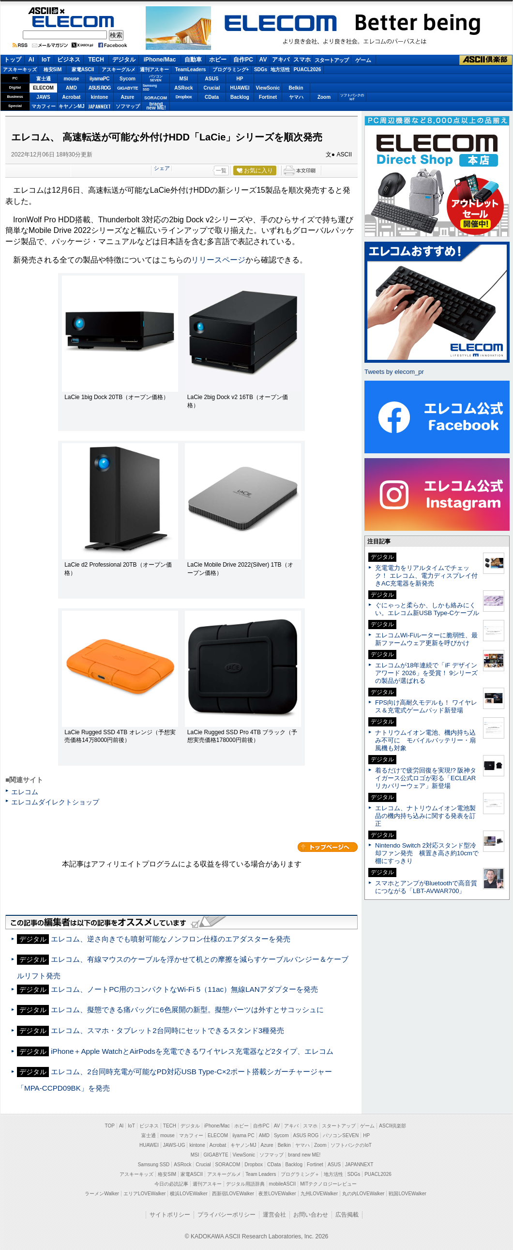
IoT (46, 59)
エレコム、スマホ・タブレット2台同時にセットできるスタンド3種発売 (167, 1030)
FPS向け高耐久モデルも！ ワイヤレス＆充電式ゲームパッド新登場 (426, 706)
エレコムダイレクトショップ (55, 802)
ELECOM (73, 21)
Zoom (324, 97)
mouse (71, 78)
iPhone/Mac (160, 59)
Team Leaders (260, 1174)
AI (31, 59)
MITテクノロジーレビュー (328, 1184)
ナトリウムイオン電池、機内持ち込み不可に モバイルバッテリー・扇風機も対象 (425, 740)
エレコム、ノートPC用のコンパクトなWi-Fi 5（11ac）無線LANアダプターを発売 (184, 989)
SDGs (260, 69)
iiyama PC (243, 1135)
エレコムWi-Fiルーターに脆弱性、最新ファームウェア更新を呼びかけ (426, 639)
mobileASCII (282, 1184)
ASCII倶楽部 (486, 60)
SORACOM (228, 1164)
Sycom (128, 78)
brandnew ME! (156, 106)
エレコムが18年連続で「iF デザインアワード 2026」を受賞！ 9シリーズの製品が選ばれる (426, 673)
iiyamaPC (99, 78)
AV (263, 59)
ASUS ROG (99, 88)
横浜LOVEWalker (188, 1193)
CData (212, 97)
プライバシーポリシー (226, 1214)
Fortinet (268, 97)
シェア (162, 168)
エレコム (24, 792)
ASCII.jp (73, 10)
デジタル (124, 59)
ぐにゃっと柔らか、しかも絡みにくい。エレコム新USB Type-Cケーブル (427, 609)
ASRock (183, 88)
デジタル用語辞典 (245, 1184)
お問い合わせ (310, 1214)
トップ (12, 59)
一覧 (221, 170)
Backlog (239, 97)
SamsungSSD (150, 87)
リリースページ (218, 260)
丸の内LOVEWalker (363, 1193)
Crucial (212, 88)
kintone (99, 97)
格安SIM (53, 69)
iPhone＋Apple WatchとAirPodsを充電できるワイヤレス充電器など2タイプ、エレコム (192, 1051)
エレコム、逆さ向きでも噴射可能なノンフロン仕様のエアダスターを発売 (170, 939)
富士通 (43, 78)
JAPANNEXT (99, 106)
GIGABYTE (127, 88)
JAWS (43, 97)
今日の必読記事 (171, 1184)
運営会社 (274, 1214)
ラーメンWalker (102, 1193)
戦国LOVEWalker (407, 1193)
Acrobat (71, 97)
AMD (71, 88)
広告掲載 (347, 1214)
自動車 (193, 59)
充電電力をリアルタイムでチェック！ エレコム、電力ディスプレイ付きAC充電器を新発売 (426, 575)
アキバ (280, 59)
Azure (128, 97)
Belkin (295, 88)
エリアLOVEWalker (144, 1193)
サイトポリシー (170, 1214)
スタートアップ (331, 60)
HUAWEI (240, 88)
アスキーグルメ (119, 69)
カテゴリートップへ (328, 847)
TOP (110, 1125)
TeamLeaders (190, 69)
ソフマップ (128, 106)
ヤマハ (296, 97)
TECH (96, 59)
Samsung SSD (154, 1164)
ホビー (217, 59)
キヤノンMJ (72, 106)
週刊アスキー (154, 69)
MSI (184, 78)
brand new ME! (304, 1154)
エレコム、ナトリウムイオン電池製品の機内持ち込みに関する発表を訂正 (425, 815)
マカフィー (43, 106)
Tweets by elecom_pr (394, 371)
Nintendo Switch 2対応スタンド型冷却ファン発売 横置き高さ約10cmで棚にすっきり (427, 853)
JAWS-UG (174, 1145)
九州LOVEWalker (319, 1193)
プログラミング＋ (300, 1174)
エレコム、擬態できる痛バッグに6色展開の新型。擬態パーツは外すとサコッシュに (187, 1009)
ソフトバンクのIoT (352, 97)
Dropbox (184, 96)
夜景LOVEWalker (277, 1193)
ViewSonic (268, 88)
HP (240, 78)
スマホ (302, 59)
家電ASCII (83, 69)
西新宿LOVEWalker (233, 1193)
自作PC (243, 59)
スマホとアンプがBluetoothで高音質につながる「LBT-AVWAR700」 (426, 887)
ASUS (212, 78)
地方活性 (280, 69)
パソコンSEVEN (156, 78)
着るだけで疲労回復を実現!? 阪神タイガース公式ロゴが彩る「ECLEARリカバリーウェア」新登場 (425, 778)
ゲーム (363, 60)
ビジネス (68, 59)
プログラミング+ (230, 69)
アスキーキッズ (20, 69)
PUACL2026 (307, 69)
